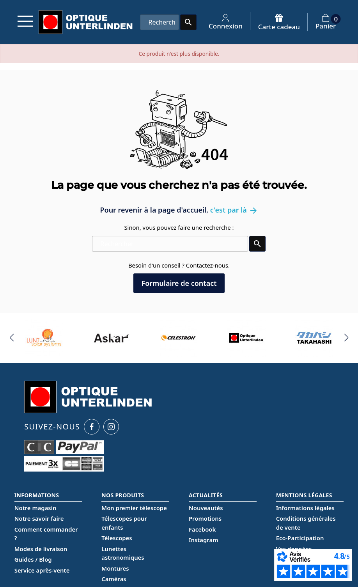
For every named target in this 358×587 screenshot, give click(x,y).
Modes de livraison (40, 549)
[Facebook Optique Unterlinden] (91, 426)
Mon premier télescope (134, 508)
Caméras (113, 579)
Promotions (205, 518)
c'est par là (234, 210)
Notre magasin (35, 508)
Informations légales (305, 508)
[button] (12, 337)
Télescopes (116, 538)
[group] (44, 338)
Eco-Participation (300, 538)
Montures (115, 568)
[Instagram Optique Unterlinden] (111, 426)
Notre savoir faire (39, 518)
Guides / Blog (33, 559)
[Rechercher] (159, 22)
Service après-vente (42, 570)
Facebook (202, 529)
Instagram (203, 540)
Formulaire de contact (178, 283)
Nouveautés (206, 508)
